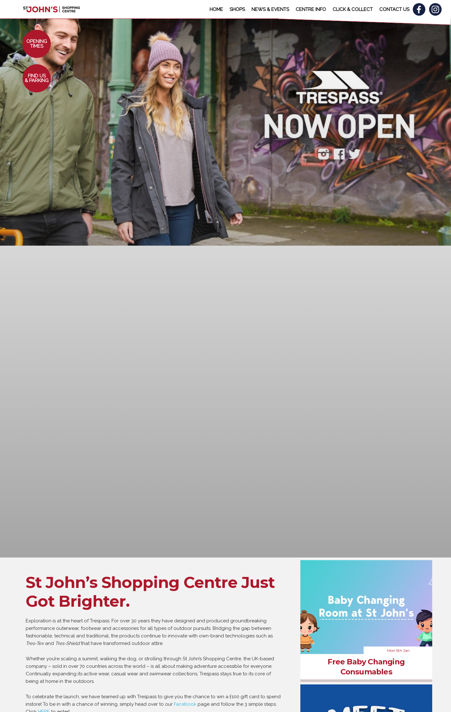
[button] (37, 44)
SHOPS (237, 9)
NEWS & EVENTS (270, 9)
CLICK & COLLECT (353, 9)
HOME (216, 9)
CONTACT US (394, 9)
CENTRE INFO (311, 9)
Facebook (185, 704)
